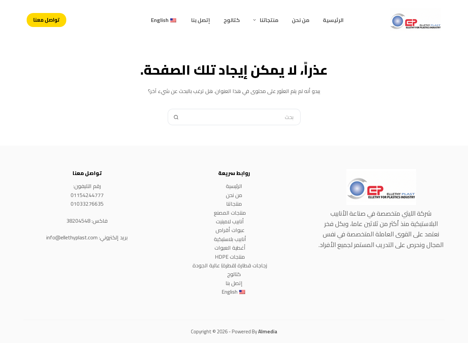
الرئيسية (234, 186)
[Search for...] (242, 117)
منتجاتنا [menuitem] (264, 20)
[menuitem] (164, 20)
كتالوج (234, 274)
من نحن (234, 195)
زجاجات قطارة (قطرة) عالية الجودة (230, 265)
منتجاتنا (234, 204)
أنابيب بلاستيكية (230, 239)
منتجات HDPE (230, 257)
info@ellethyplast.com (72, 237)
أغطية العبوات (230, 248)
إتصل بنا (234, 283)
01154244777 (87, 195)
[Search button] (176, 117)
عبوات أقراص (230, 230)
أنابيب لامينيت (230, 221)
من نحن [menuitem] (300, 20)
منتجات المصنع (230, 213)
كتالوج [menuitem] (232, 20)
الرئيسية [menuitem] (333, 20)
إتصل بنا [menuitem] (200, 20)
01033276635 (87, 204)
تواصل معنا (46, 20)
